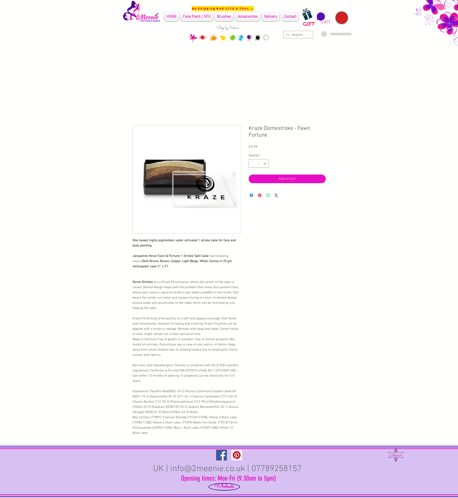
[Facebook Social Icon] (221, 455)
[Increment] (265, 163)
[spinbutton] (259, 163)
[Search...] (298, 35)
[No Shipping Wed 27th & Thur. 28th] (223, 8)
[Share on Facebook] (251, 195)
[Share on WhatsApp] (268, 195)
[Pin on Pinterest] (259, 195)
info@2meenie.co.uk (207, 469)
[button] (323, 18)
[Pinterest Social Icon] (236, 455)
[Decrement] (252, 163)
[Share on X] (276, 195)
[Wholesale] (224, 487)
